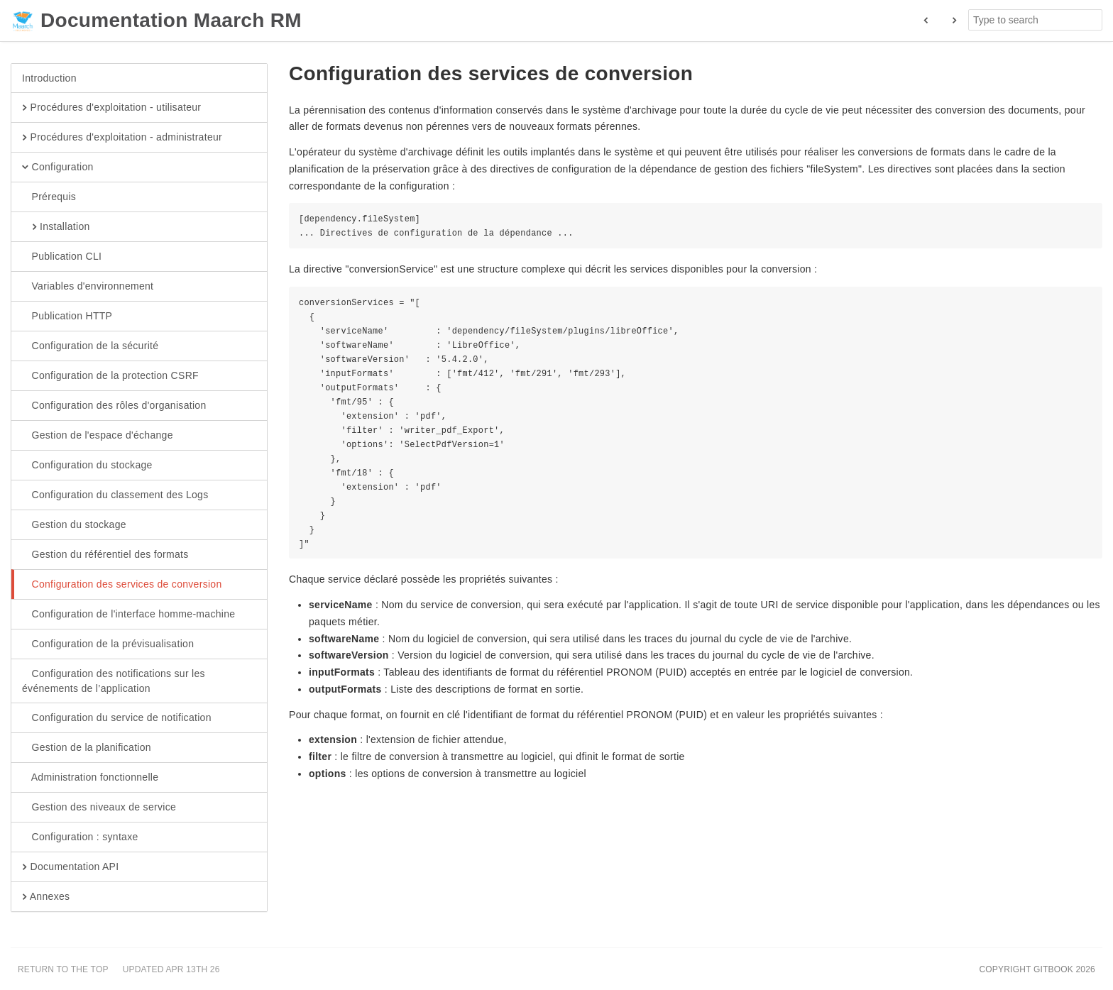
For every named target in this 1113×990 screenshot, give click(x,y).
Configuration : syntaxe (80, 837)
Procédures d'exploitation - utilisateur (111, 108)
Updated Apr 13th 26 (171, 969)
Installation (56, 227)
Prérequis (49, 197)
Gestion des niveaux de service (99, 808)
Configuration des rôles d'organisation (114, 406)
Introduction (49, 78)
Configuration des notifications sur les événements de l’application (113, 680)
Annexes (46, 897)
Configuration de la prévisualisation (108, 644)
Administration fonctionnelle (90, 778)
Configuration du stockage (87, 465)
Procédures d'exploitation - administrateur (122, 138)
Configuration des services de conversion (122, 585)
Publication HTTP (67, 316)
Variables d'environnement (87, 287)
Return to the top (63, 969)
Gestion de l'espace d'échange (97, 436)
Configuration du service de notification (117, 718)
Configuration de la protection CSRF (110, 376)
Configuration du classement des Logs (115, 495)
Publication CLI (62, 257)
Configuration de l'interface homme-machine (128, 614)
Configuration (58, 167)
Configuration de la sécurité (90, 346)
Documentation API (70, 867)
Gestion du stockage (74, 525)
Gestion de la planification (86, 748)
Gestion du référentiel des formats (105, 555)
